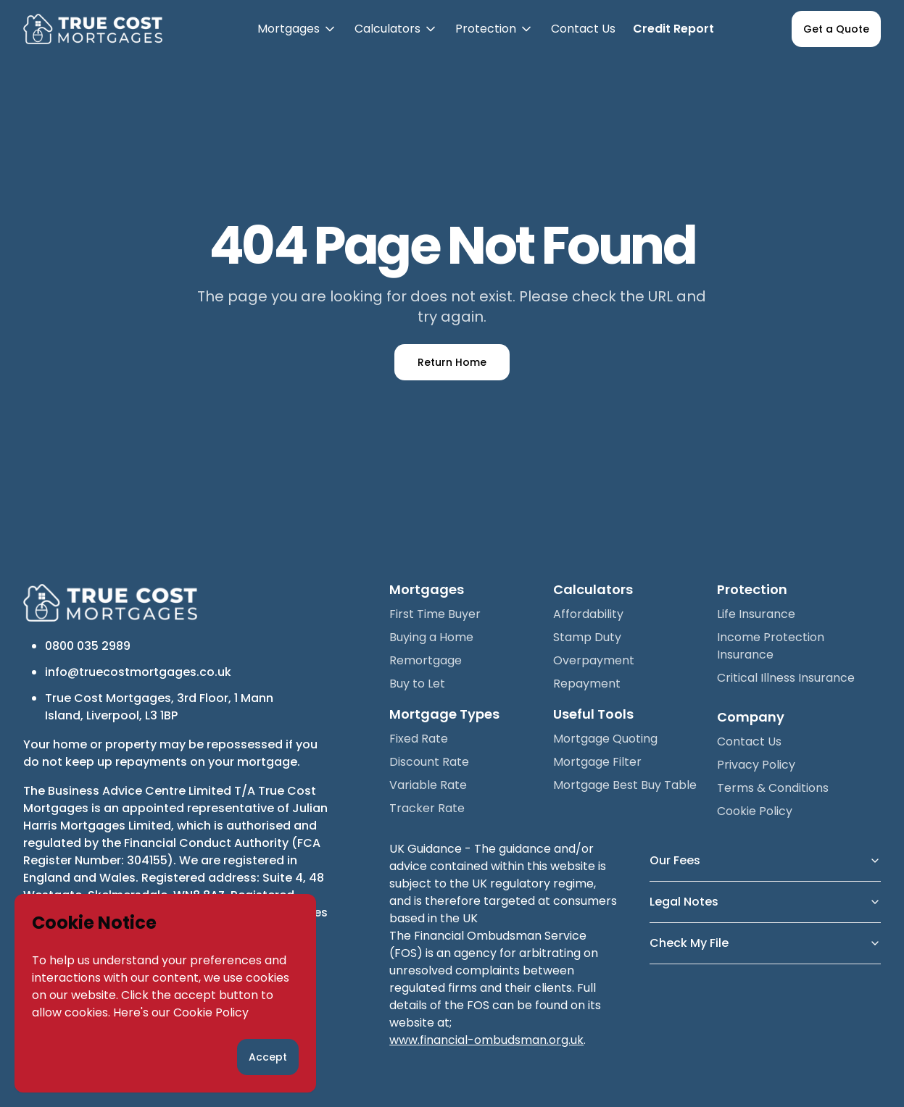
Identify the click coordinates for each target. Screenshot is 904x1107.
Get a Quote (836, 29)
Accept (268, 1057)
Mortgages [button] (297, 39)
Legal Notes (765, 901)
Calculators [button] (396, 39)
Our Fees (765, 860)
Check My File (765, 943)
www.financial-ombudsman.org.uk (486, 1040)
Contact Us (583, 28)
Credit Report (673, 28)
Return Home (452, 362)
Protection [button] (494, 39)
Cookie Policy (211, 1012)
